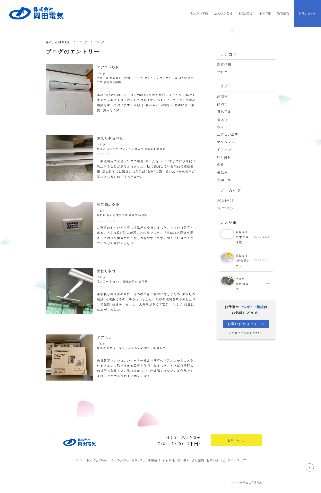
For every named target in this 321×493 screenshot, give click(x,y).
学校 (220, 165)
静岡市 (222, 104)
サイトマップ (236, 460)
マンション (226, 142)
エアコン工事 (227, 134)
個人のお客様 (199, 13)
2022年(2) (226, 208)
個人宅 (222, 119)
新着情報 (224, 64)
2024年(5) (226, 200)
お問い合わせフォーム (246, 324)
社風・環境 (138, 460)
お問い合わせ (216, 460)
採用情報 (154, 460)
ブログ (82, 42)
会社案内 (198, 460)
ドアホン (224, 149)
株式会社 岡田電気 (58, 42)
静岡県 (222, 96)
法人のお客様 (120, 460)
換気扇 (222, 172)
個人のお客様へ (97, 460)
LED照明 (224, 157)
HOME (79, 460)
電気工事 (224, 111)
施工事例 (183, 460)
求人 (220, 127)
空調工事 (224, 180)
